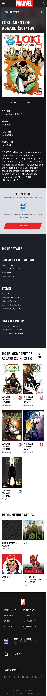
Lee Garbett (8, 134)
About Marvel (10, 610)
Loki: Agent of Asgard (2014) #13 (6, 493)
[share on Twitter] (9, 677)
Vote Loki (6, 577)
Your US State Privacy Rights (14, 693)
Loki (25, 543)
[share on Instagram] (14, 677)
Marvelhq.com (29, 621)
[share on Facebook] (5, 677)
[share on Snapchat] (27, 677)
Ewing (4, 405)
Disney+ (26, 615)
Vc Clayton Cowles (16, 308)
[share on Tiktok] (40, 677)
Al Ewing (6, 124)
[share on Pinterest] (32, 677)
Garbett (8, 405)
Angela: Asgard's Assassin (9, 544)
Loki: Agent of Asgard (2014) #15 (6, 446)
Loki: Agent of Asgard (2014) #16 (28, 399)
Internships (9, 626)
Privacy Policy (28, 690)
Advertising (28, 610)
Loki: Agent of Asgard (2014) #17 (6, 399)
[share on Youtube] (23, 677)
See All (41, 355)
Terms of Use (16, 690)
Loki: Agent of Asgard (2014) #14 (28, 446)
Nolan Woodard (15, 305)
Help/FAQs (8, 615)
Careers (8, 621)
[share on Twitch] (36, 677)
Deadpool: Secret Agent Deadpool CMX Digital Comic (32, 580)
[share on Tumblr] (18, 677)
